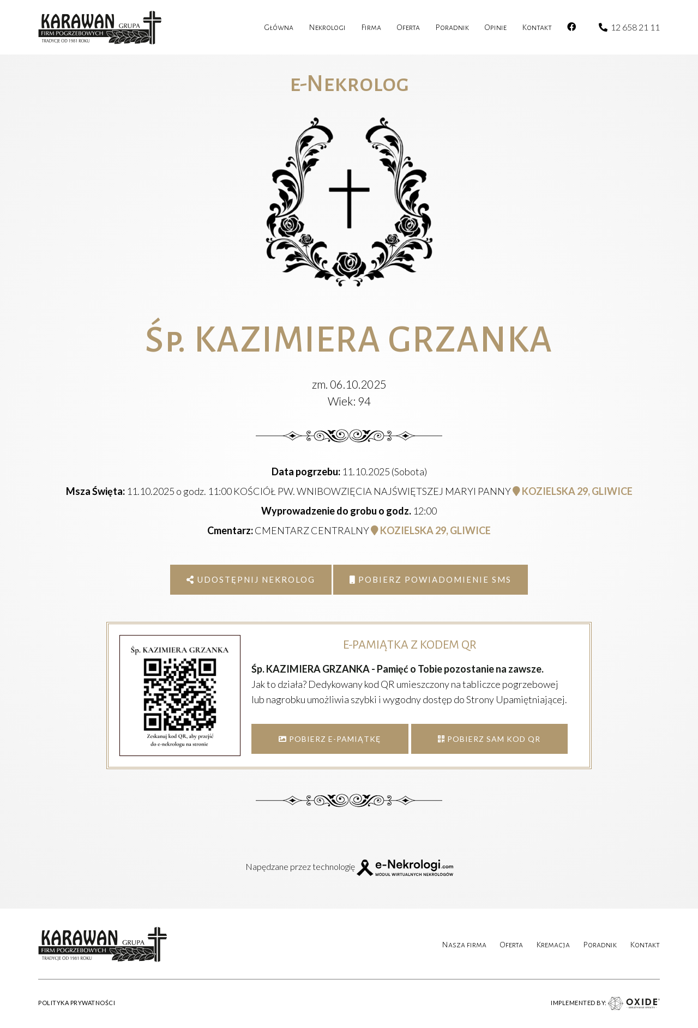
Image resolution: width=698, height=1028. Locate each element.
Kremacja (553, 944)
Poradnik (600, 944)
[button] (22, 971)
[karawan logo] (100, 27)
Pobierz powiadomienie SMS (431, 579)
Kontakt (645, 944)
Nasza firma (464, 944)
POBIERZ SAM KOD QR (489, 738)
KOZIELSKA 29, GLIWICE (573, 491)
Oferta (511, 944)
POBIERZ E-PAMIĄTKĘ (330, 738)
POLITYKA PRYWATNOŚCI (76, 1002)
